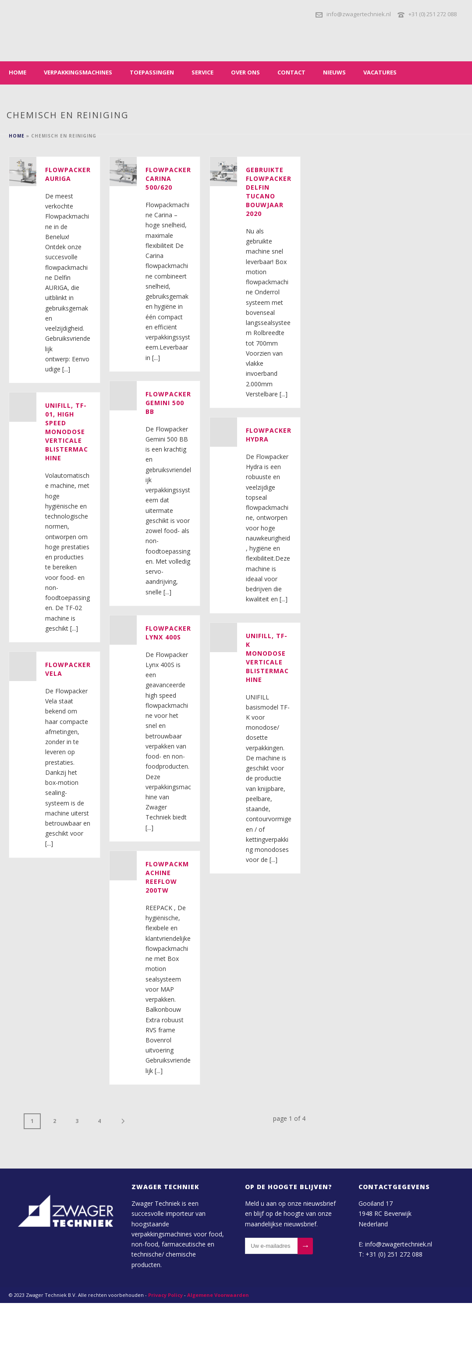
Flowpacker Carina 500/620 (168, 178)
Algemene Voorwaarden (218, 1295)
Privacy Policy (165, 1295)
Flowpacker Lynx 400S (168, 632)
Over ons (245, 72)
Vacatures (380, 72)
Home (17, 72)
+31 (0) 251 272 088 (432, 14)
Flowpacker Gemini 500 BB (168, 403)
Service (202, 72)
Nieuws (334, 72)
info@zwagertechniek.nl (358, 14)
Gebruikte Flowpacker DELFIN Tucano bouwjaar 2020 (268, 192)
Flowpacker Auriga (68, 174)
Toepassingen (152, 72)
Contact (291, 72)
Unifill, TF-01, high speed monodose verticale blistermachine (66, 431)
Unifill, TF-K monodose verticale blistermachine (267, 658)
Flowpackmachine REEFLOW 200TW (167, 877)
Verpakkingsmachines (78, 72)
